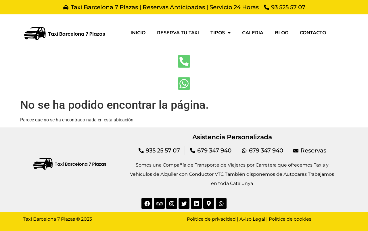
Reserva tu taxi (178, 32)
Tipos (220, 33)
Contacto (313, 32)
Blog (281, 32)
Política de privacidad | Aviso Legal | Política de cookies (249, 219)
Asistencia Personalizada (232, 137)
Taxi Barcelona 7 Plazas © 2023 (57, 219)
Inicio (138, 32)
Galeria (252, 32)
